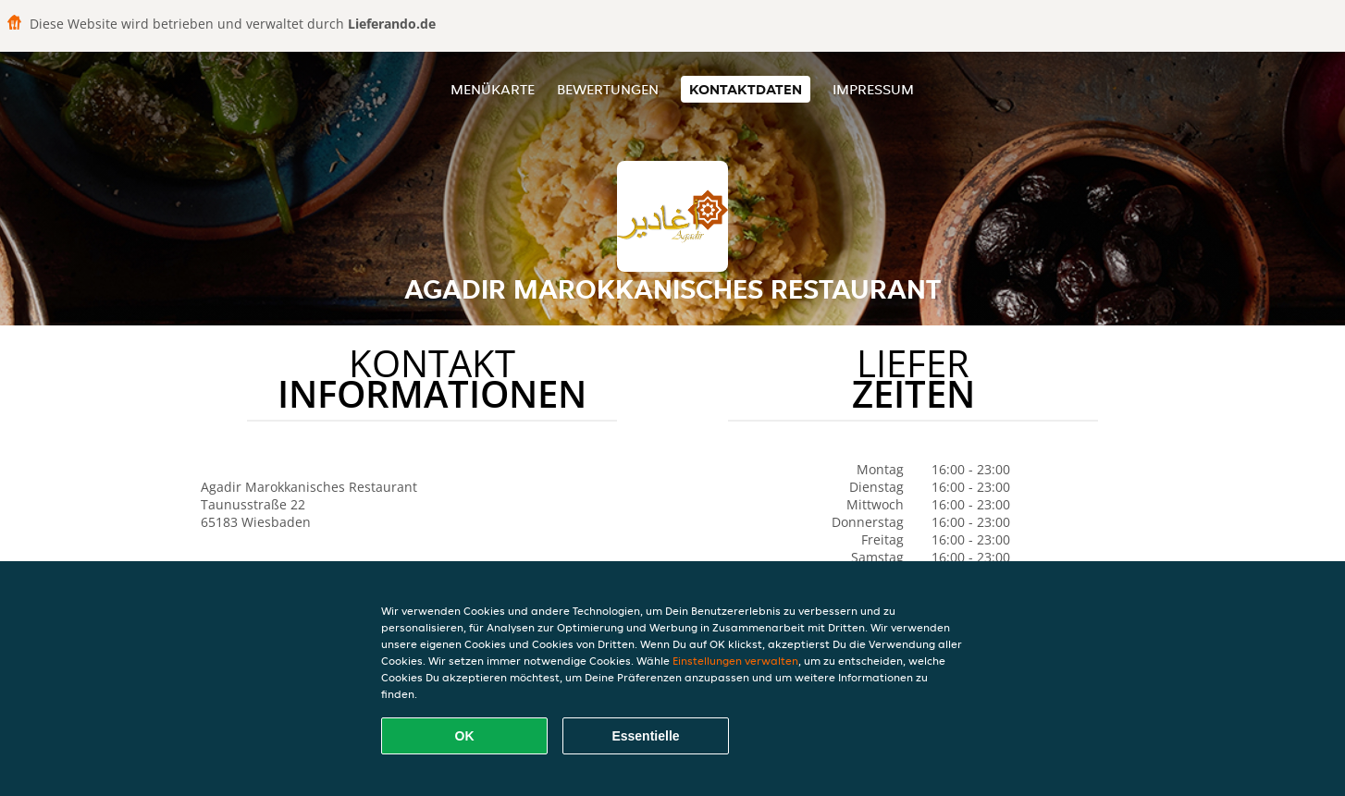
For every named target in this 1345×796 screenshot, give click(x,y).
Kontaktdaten (745, 89)
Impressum (873, 89)
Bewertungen (608, 89)
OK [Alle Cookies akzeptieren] (465, 736)
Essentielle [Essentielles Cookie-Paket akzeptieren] (645, 736)
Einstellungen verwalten (735, 660)
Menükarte (492, 89)
